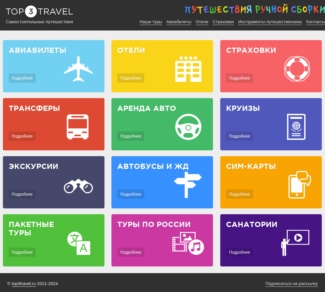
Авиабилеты (179, 21)
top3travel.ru (24, 283)
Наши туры (151, 21)
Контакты (315, 21)
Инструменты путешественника (270, 21)
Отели (202, 21)
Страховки (223, 21)
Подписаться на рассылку (292, 283)
